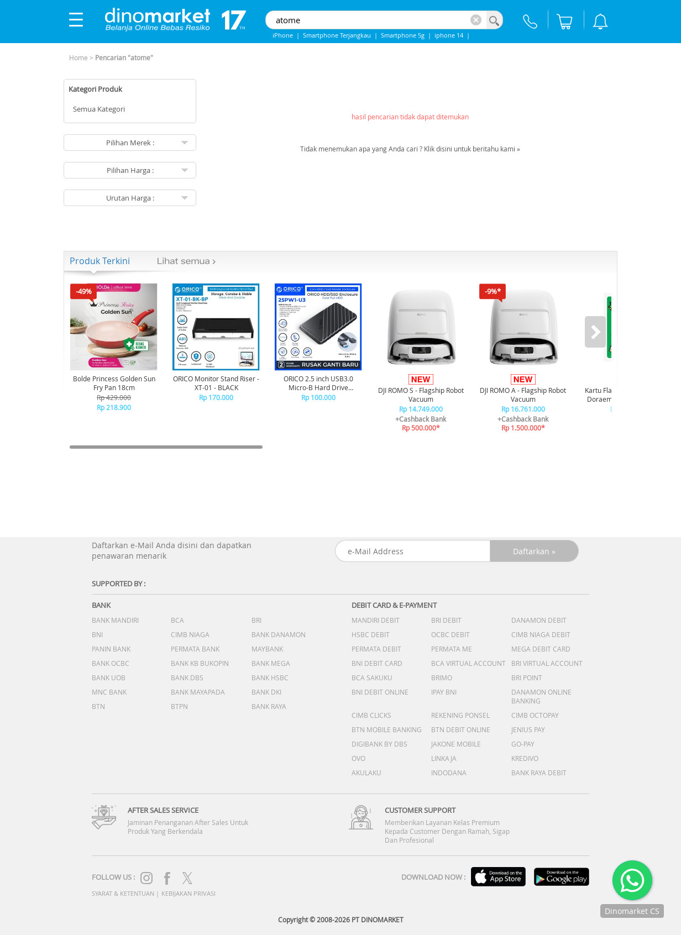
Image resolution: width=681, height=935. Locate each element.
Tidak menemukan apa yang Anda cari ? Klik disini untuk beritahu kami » (410, 148)
